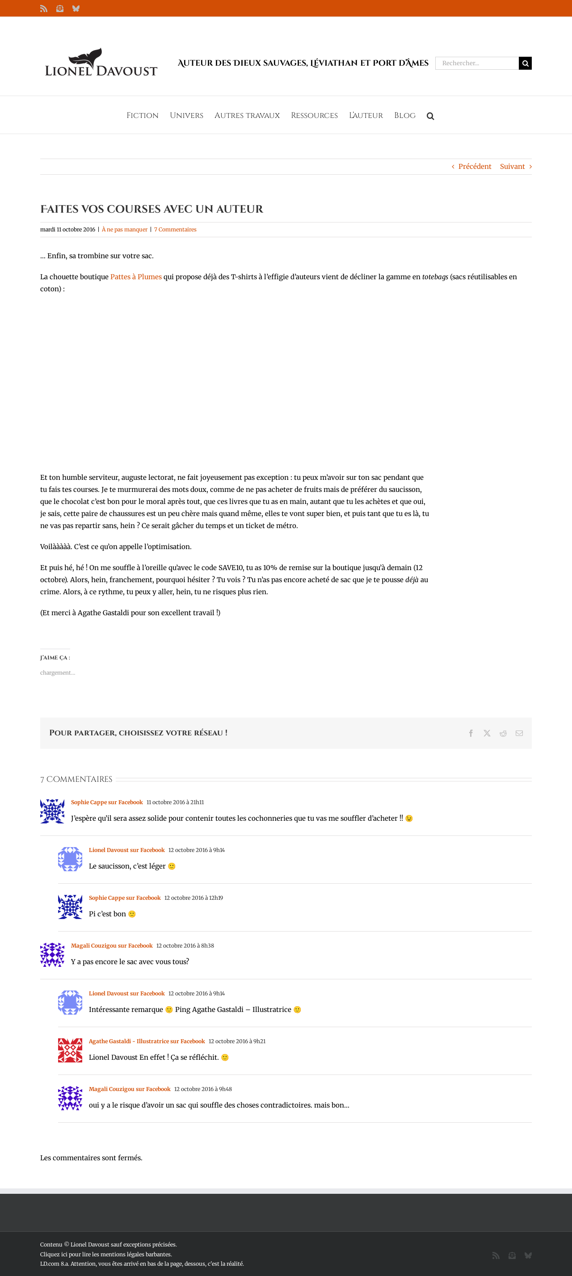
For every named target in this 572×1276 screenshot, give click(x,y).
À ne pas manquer (124, 229)
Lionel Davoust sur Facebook (127, 850)
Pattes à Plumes (136, 277)
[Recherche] (525, 63)
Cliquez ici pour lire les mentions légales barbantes (105, 1254)
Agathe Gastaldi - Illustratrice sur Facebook (147, 1041)
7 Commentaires (175, 229)
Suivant (512, 166)
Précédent (475, 166)
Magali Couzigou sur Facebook (112, 945)
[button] (430, 115)
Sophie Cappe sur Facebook (107, 802)
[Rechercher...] (477, 63)
